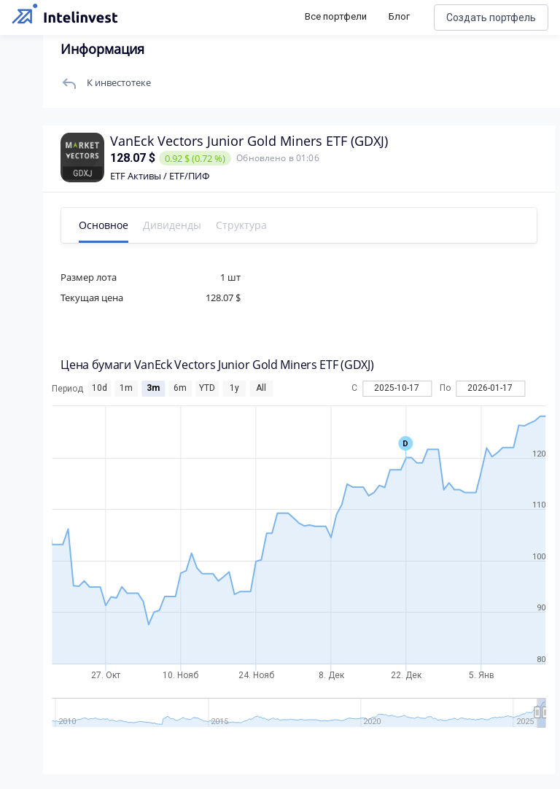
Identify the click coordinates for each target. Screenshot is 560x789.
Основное (104, 225)
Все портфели (336, 16)
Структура (242, 225)
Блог (399, 16)
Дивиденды (173, 225)
